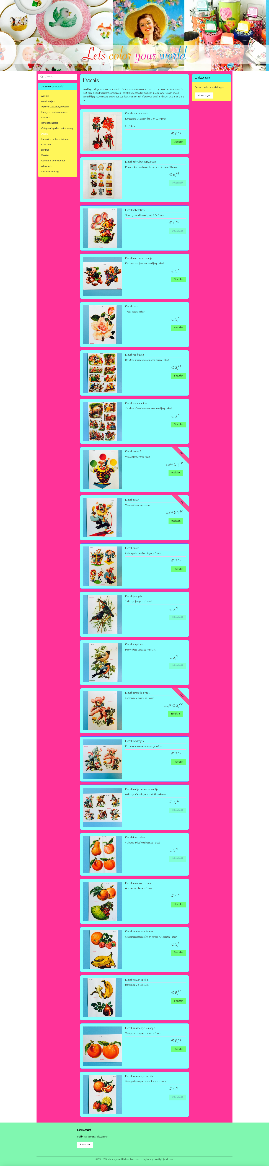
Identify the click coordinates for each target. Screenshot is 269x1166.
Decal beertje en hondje (138, 258)
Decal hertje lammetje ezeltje (141, 789)
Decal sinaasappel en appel (140, 1028)
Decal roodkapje (134, 355)
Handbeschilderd (49, 123)
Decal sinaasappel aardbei (139, 1076)
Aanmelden (85, 1144)
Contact (45, 150)
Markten (45, 155)
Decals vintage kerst (137, 113)
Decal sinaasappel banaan (139, 931)
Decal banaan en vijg (136, 980)
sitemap (127, 1159)
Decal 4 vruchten (134, 837)
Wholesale (46, 166)
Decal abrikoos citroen (138, 883)
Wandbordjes (48, 101)
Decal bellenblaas (134, 210)
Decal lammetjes (134, 741)
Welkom (45, 96)
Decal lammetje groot (137, 693)
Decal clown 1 (132, 500)
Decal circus (132, 548)
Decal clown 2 (133, 451)
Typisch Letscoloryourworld (55, 106)
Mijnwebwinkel (167, 1159)
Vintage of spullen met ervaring (57, 128)
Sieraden (45, 117)
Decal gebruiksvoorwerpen (140, 162)
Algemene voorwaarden (53, 160)
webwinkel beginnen (143, 1159)
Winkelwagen (204, 95)
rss (132, 1159)
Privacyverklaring (50, 171)
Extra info (46, 144)
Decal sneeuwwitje (136, 403)
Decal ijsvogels (133, 596)
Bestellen (178, 142)
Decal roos (131, 306)
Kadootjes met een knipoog (55, 139)
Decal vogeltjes (134, 644)
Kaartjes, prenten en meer (54, 112)
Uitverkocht (177, 182)
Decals (44, 133)
